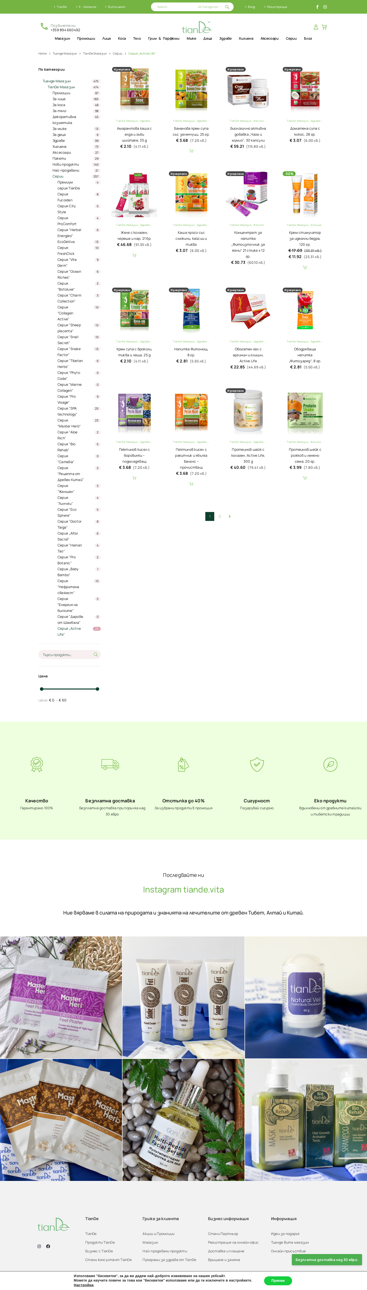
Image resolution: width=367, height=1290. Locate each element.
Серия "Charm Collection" (69, 298)
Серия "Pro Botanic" (67, 560)
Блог (308, 38)
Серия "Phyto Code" (69, 375)
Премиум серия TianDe (69, 185)
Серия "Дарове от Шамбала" (70, 619)
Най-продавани (66, 170)
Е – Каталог (87, 7)
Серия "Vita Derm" (67, 262)
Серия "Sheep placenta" (69, 328)
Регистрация (277, 7)
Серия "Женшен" (66, 488)
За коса (59, 104)
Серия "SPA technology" (67, 411)
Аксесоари (270, 38)
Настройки (84, 1285)
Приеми (278, 1280)
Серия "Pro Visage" (67, 399)
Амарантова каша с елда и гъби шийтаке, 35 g (134, 134)
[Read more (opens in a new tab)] (59, 27)
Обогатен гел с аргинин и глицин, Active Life (248, 355)
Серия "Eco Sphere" (67, 512)
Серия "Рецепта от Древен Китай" (71, 473)
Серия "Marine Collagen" (70, 387)
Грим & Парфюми (163, 38)
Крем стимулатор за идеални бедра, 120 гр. (305, 238)
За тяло (59, 110)
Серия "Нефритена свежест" (68, 586)
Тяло (137, 38)
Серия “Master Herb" (69, 423)
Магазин (62, 38)
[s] (69, 654)
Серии (291, 38)
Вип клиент (116, 7)
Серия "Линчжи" (65, 500)
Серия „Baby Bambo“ (68, 572)
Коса (122, 38)
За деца (59, 134)
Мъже (191, 38)
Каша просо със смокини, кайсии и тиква (191, 238)
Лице (106, 38)
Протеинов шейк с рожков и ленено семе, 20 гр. (305, 455)
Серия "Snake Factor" (69, 351)
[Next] (229, 516)
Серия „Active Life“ (69, 631)
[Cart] (324, 27)
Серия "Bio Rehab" (67, 447)
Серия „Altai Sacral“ (68, 536)
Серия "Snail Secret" (68, 339)
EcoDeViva (66, 241)
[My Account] (316, 27)
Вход (251, 7)
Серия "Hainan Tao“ (70, 548)
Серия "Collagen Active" (65, 313)
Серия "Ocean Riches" (69, 274)
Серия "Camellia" (66, 458)
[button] (227, 6)
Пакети (59, 158)
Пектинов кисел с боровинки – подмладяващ (134, 455)
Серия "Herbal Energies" (69, 232)
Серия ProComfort (67, 220)
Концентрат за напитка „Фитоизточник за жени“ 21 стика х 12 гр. (248, 244)
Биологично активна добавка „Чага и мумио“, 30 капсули (248, 134)
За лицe (59, 98)
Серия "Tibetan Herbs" (70, 363)
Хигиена (246, 38)
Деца (207, 38)
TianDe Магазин (95, 53)
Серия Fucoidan (65, 197)
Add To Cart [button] (191, 151)
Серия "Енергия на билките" (68, 604)
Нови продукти (66, 164)
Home (42, 53)
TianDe (62, 7)
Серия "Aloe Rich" (68, 435)
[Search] (192, 6)
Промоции (86, 38)
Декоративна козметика (64, 119)
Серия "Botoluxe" (66, 286)
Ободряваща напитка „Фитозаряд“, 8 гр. (305, 355)
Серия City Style (67, 209)
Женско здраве (264, 120)
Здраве (225, 38)
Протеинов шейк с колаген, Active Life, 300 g (248, 455)
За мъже (60, 128)
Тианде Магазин (65, 53)
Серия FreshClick (66, 250)
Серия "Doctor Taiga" (70, 524)
